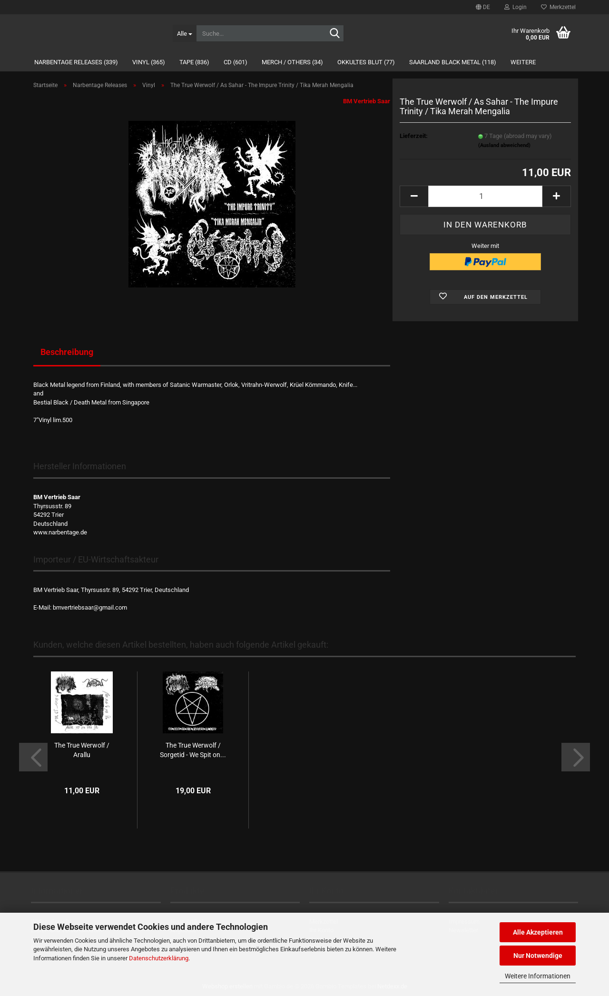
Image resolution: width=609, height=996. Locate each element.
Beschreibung (66, 352)
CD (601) (235, 62)
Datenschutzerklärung (158, 958)
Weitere (523, 62)
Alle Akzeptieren (538, 932)
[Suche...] (184, 33)
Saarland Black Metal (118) (452, 62)
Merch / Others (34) (292, 62)
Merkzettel (558, 7)
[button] (483, 7)
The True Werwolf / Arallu (81, 750)
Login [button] (515, 7)
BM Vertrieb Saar (366, 101)
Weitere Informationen (537, 976)
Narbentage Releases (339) (76, 62)
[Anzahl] (485, 196)
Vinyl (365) (148, 62)
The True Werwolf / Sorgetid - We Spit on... (193, 750)
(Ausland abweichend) (504, 145)
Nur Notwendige (537, 955)
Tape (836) (194, 62)
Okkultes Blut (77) (366, 62)
